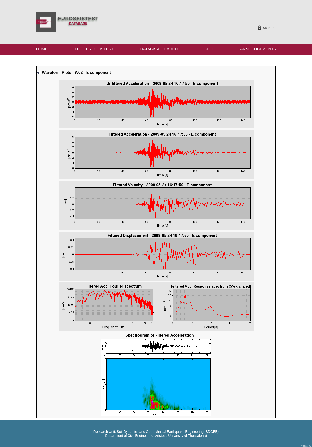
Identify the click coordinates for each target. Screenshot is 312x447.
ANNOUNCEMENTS (258, 49)
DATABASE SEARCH (159, 49)
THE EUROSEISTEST (93, 49)
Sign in (269, 27)
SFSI (209, 49)
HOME (42, 49)
